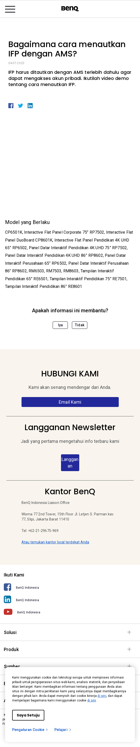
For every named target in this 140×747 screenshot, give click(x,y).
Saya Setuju (28, 715)
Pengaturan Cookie (30, 730)
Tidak (79, 325)
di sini (101, 696)
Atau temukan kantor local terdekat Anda (55, 542)
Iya (60, 325)
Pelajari (63, 730)
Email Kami (70, 402)
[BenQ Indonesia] (70, 587)
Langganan (70, 463)
